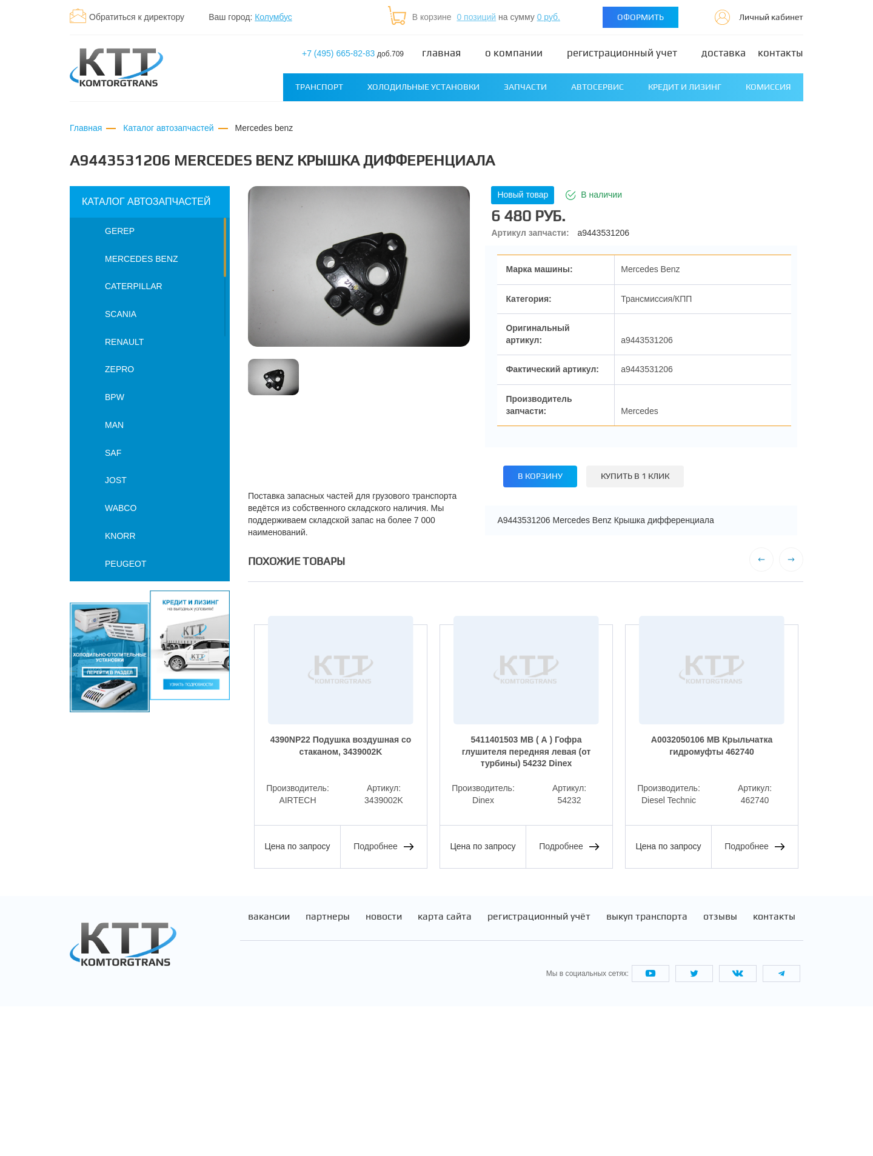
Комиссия (768, 87)
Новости (384, 1066)
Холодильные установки (423, 87)
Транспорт (319, 87)
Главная (441, 53)
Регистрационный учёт (538, 1066)
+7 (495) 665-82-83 (353, 53)
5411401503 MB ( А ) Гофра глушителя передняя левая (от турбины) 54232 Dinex (526, 751)
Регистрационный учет (622, 53)
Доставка (723, 53)
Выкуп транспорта (646, 1066)
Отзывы (720, 1066)
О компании (514, 53)
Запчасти (525, 87)
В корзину (540, 476)
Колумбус (273, 17)
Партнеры (328, 1066)
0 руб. (548, 17)
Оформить (640, 17)
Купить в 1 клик (635, 476)
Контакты (780, 53)
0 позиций (476, 17)
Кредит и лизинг (684, 87)
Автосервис (597, 87)
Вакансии (269, 1066)
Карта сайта (445, 1066)
